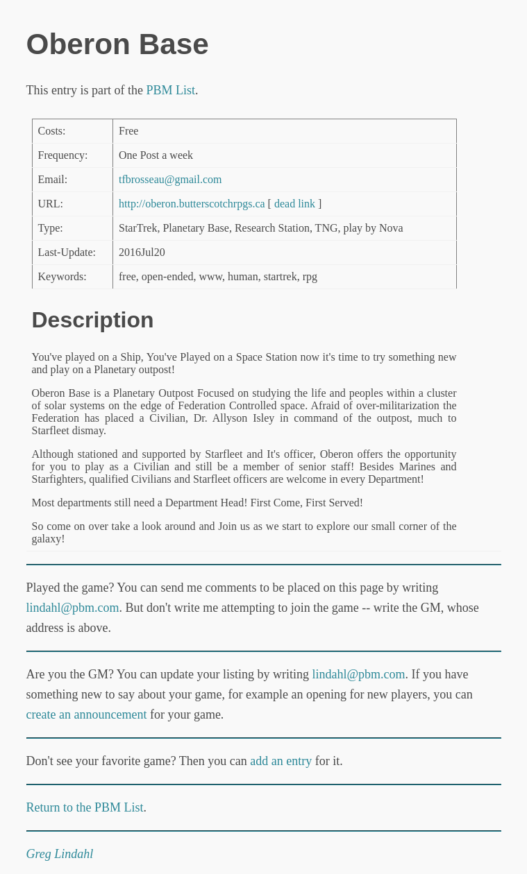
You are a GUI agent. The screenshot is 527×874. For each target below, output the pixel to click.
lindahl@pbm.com (72, 608)
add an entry (281, 761)
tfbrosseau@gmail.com (170, 179)
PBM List (170, 90)
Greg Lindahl (60, 854)
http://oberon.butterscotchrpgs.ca (192, 203)
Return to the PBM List (85, 807)
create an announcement (86, 714)
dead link (294, 203)
